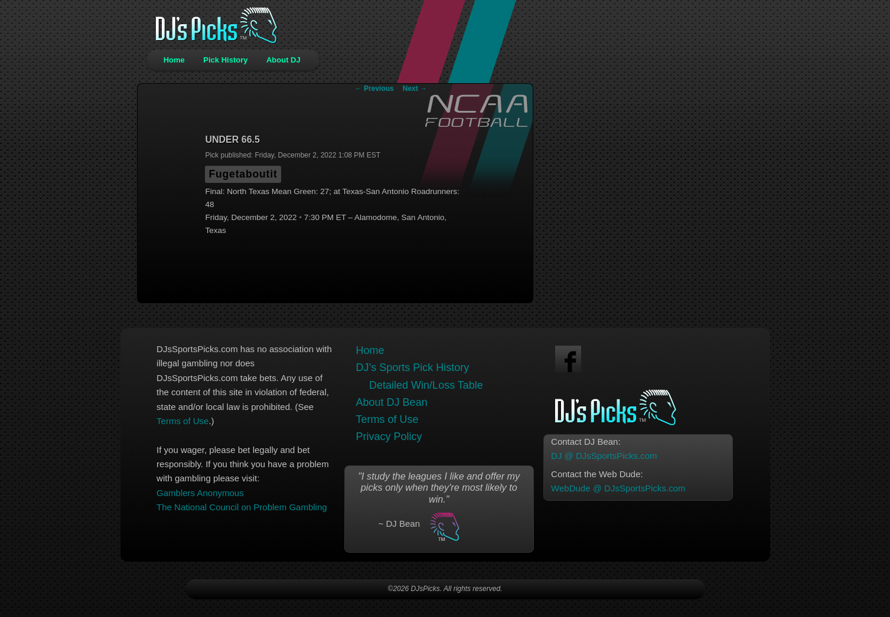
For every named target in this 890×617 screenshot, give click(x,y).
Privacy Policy (389, 436)
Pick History (225, 59)
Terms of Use (182, 421)
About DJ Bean (392, 402)
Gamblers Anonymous (200, 493)
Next (415, 88)
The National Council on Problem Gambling (242, 507)
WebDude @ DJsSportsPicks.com (618, 488)
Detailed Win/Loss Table (426, 385)
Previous (374, 88)
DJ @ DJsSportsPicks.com (604, 456)
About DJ (283, 59)
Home (174, 59)
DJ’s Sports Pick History (413, 367)
